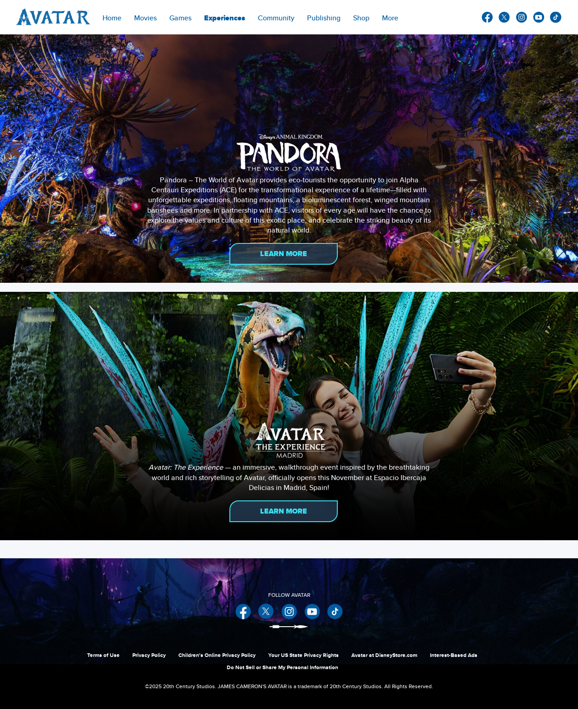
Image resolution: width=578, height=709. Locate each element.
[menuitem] (112, 17)
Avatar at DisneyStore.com (384, 655)
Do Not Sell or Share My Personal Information (282, 667)
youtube (539, 17)
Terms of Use (103, 655)
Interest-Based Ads (453, 655)
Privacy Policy (149, 655)
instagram (521, 17)
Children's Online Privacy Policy (217, 655)
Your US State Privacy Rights (303, 655)
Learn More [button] (283, 253)
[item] (145, 17)
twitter (504, 17)
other (556, 17)
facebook (487, 17)
